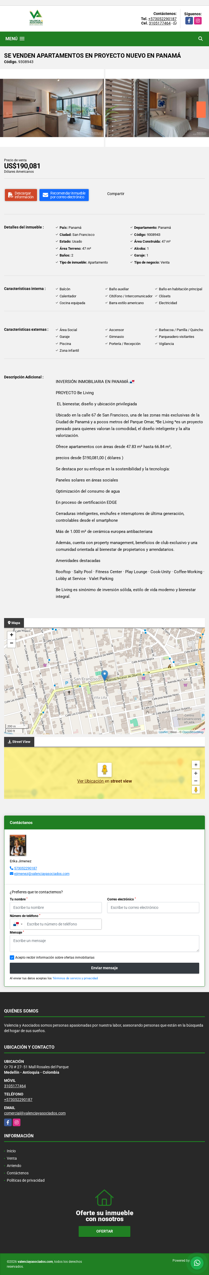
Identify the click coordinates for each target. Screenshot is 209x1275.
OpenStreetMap (193, 732)
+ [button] (11, 635)
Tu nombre (18, 899)
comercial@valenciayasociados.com (35, 1113)
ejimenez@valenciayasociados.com (41, 874)
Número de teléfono (25, 916)
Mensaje (17, 932)
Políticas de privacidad (26, 1180)
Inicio (11, 1151)
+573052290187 (162, 19)
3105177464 (160, 23)
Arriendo (14, 1165)
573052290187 (25, 868)
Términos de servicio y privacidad (75, 978)
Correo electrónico (121, 899)
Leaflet (163, 732)
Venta (12, 1158)
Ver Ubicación (91, 781)
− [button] (11, 644)
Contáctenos (18, 1173)
